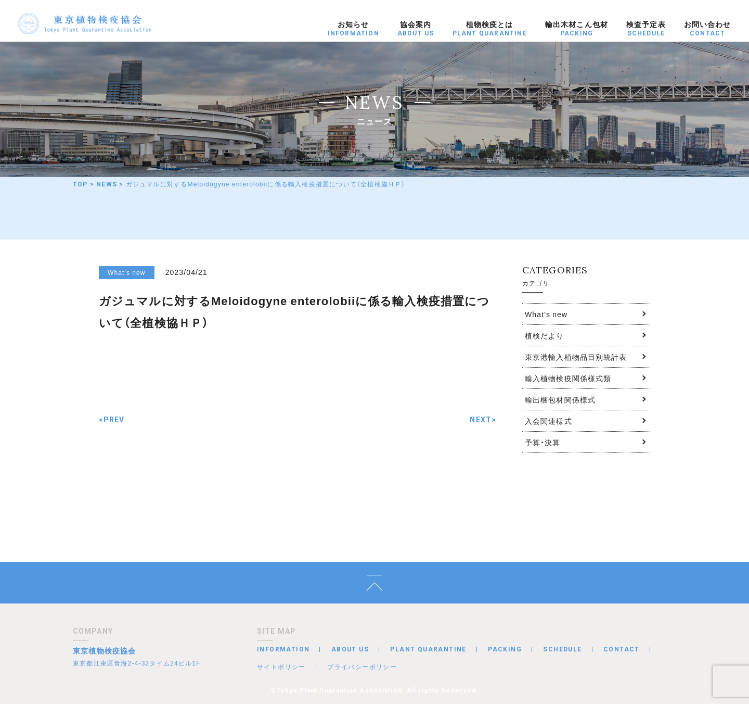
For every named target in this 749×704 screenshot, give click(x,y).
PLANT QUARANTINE (428, 649)
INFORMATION (283, 649)
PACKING (505, 649)
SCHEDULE (562, 649)
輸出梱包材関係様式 (560, 399)
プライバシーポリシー (362, 666)
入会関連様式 (548, 421)
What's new (546, 314)
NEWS (106, 184)
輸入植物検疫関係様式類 (568, 378)
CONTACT (621, 649)
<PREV (112, 420)
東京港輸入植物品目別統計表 (576, 356)
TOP (80, 184)
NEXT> (483, 420)
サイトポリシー (281, 666)
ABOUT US (350, 649)
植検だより (544, 335)
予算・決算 (543, 442)
